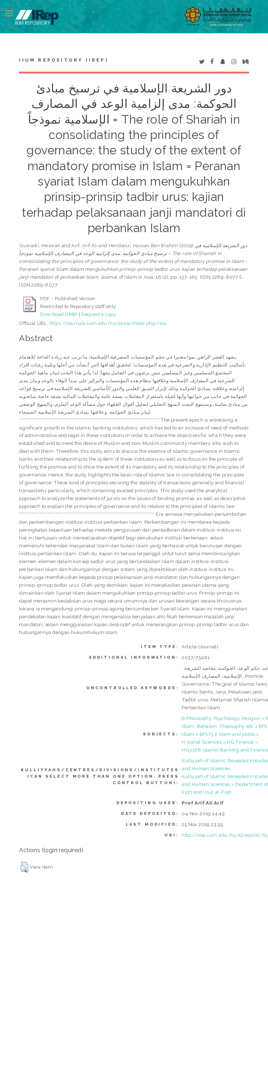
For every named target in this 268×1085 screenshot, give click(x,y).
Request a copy (98, 314)
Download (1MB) (59, 314)
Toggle (13, 13)
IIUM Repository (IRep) (63, 60)
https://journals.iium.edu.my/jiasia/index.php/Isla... (109, 323)
